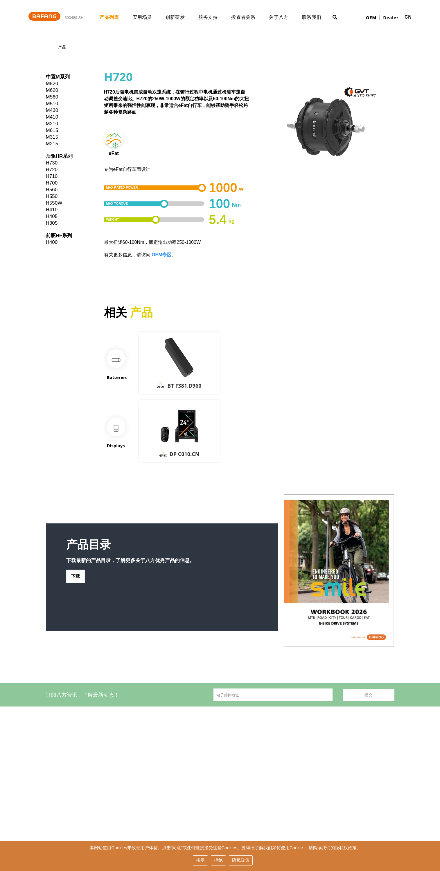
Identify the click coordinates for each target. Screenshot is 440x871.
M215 (52, 143)
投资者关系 (249, 17)
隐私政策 (240, 860)
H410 (52, 209)
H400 (52, 242)
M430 (52, 110)
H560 (52, 189)
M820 (52, 83)
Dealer (390, 17)
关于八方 (284, 17)
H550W (54, 203)
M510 (52, 103)
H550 (52, 196)
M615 (52, 130)
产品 (62, 47)
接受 (200, 860)
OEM (371, 17)
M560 (52, 97)
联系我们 (317, 17)
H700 (52, 183)
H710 (52, 176)
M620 (52, 90)
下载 (76, 582)
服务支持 (214, 17)
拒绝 (218, 860)
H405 (52, 216)
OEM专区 (161, 254)
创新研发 (181, 17)
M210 (52, 123)
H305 (52, 223)
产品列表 (115, 17)
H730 (52, 163)
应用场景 (148, 17)
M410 (52, 117)
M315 (52, 137)
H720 (52, 169)
